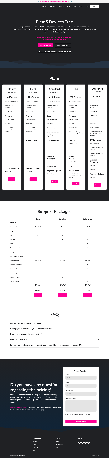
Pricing (68, 6)
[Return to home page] (17, 6)
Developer (61, 6)
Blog (87, 6)
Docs (74, 6)
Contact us (36, 447)
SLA (57, 447)
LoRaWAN (36, 444)
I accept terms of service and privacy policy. (78, 414)
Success (80, 6)
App (34, 450)
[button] (94, 6)
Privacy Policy (59, 444)
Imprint (57, 441)
